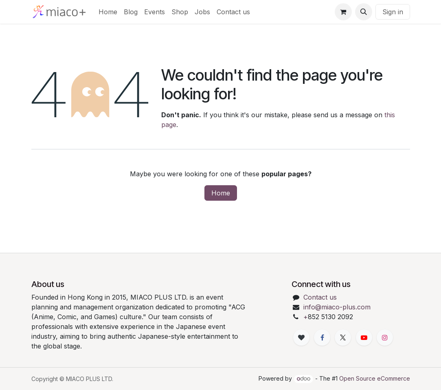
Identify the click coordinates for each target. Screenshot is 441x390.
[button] (363, 11)
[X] (343, 337)
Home (220, 193)
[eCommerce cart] (343, 11)
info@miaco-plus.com (337, 307)
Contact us (320, 297)
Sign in (392, 12)
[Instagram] (385, 337)
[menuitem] (108, 12)
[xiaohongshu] (301, 337)
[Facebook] (322, 337)
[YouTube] (364, 337)
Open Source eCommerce (374, 378)
